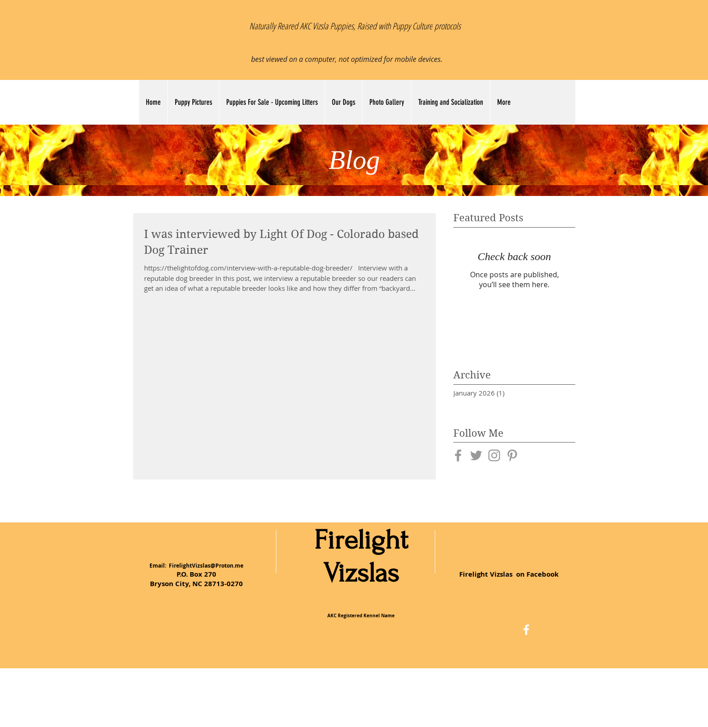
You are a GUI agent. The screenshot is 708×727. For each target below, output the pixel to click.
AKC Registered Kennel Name (361, 615)
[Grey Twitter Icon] (476, 455)
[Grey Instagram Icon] (494, 455)
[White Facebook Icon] (526, 630)
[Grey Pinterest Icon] (512, 455)
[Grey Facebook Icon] (458, 455)
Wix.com (418, 694)
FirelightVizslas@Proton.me (206, 565)
